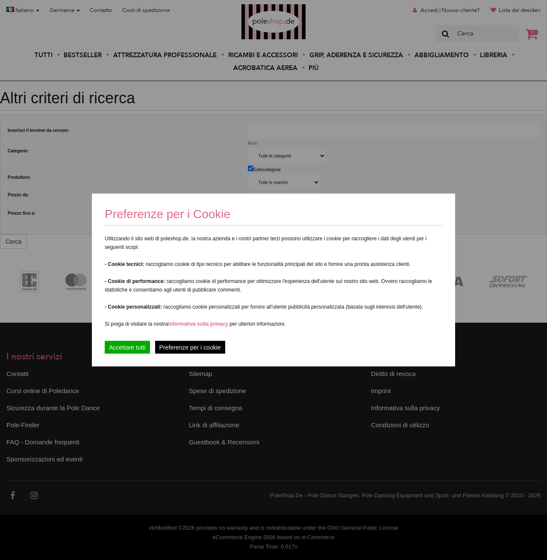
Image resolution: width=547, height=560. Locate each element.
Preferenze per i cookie (190, 347)
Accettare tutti (127, 347)
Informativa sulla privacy (198, 324)
